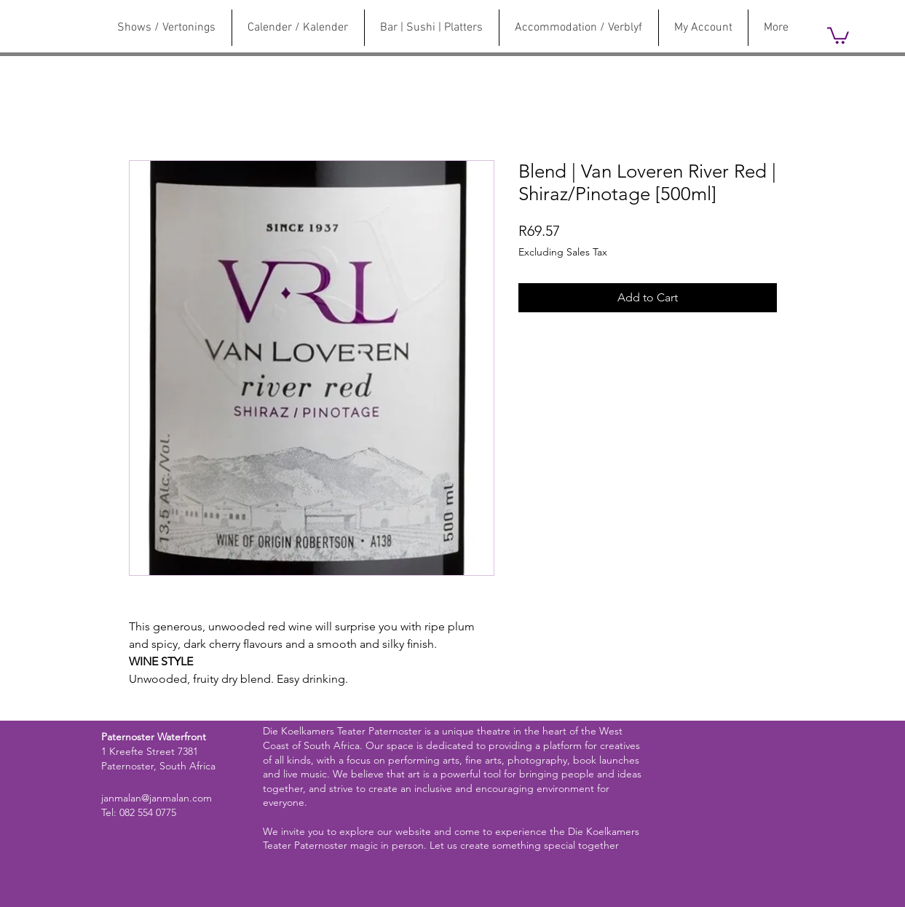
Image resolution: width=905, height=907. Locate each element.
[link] (838, 34)
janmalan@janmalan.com (156, 797)
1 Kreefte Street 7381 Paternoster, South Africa (158, 758)
